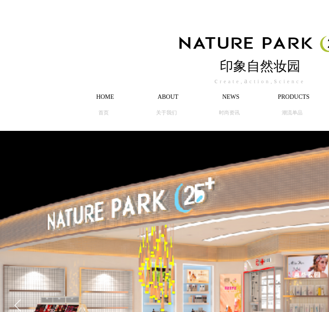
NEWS (231, 97)
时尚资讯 (229, 113)
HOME (105, 97)
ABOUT (167, 97)
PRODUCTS (293, 97)
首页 (103, 113)
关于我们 (166, 113)
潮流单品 (292, 113)
